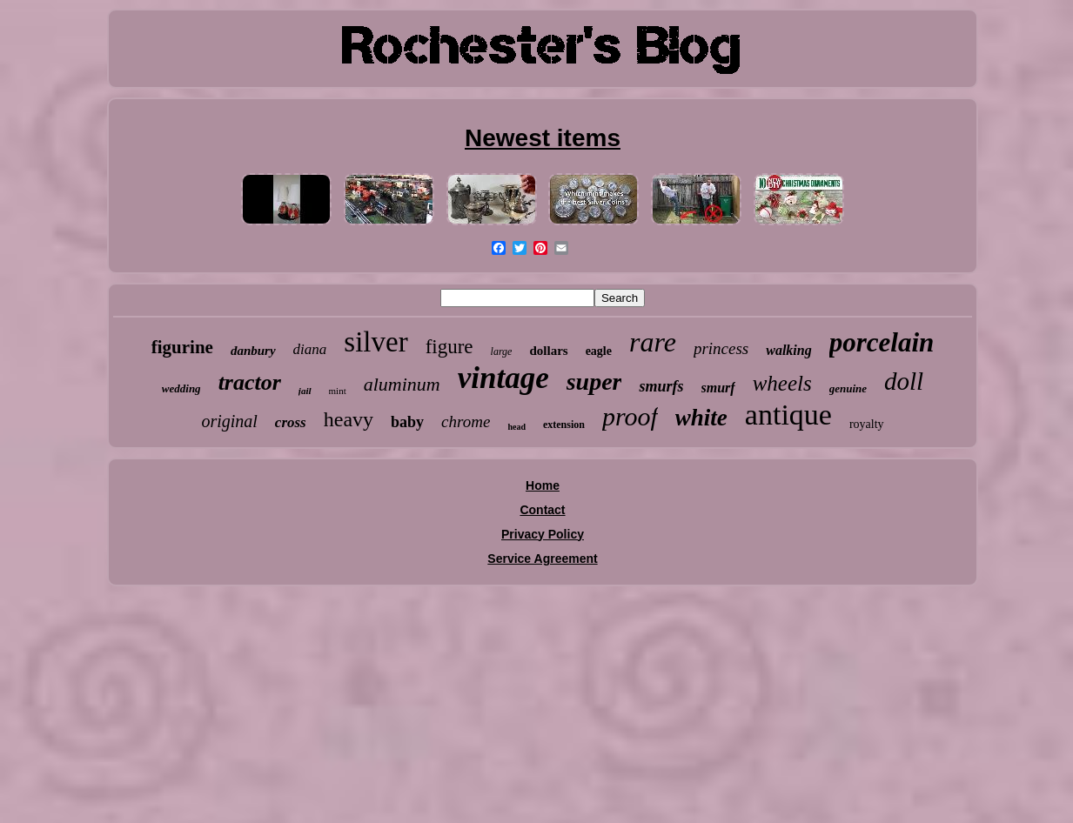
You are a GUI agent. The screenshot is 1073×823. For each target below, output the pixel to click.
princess (721, 348)
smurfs (661, 386)
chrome (465, 421)
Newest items (542, 137)
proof (630, 416)
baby (407, 422)
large (502, 351)
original (229, 421)
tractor (249, 382)
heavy (348, 419)
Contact (542, 510)
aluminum (402, 384)
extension (564, 424)
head (516, 427)
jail (305, 390)
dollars (548, 351)
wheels (782, 383)
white (701, 418)
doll (903, 381)
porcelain (882, 342)
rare (652, 342)
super (594, 381)
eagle (599, 351)
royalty (866, 424)
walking (788, 350)
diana (310, 349)
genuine (848, 388)
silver (375, 342)
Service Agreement (542, 558)
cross (290, 422)
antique (788, 414)
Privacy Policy (542, 534)
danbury (253, 351)
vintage (503, 378)
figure (449, 347)
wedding (181, 388)
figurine (182, 347)
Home (543, 485)
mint (337, 390)
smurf (718, 387)
